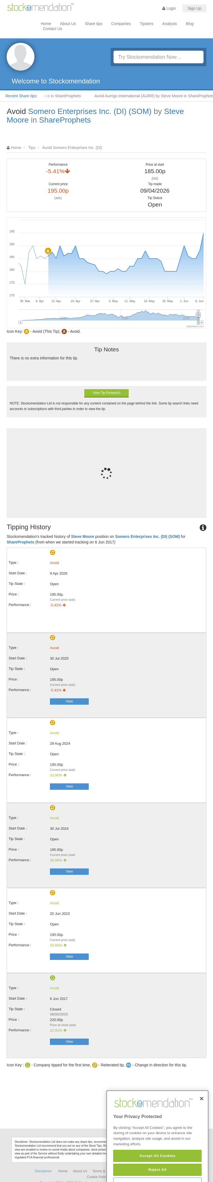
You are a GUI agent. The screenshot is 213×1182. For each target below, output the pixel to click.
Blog (190, 23)
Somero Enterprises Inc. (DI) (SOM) (89, 111)
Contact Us (52, 28)
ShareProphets (65, 120)
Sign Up (194, 8)
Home (46, 23)
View (69, 701)
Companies (121, 23)
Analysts (169, 23)
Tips (32, 147)
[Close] (202, 1115)
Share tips (93, 23)
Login (169, 8)
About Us (68, 23)
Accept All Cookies (158, 1172)
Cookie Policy (97, 1177)
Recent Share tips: (21, 96)
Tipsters (146, 23)
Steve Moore (82, 536)
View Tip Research (106, 393)
